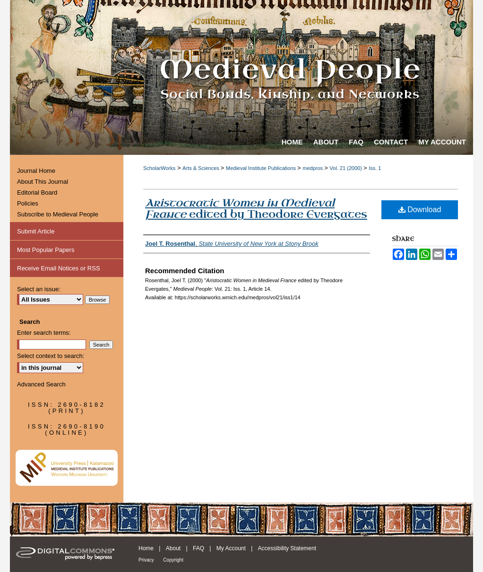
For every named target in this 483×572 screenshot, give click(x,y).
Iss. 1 (375, 168)
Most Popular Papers (45, 249)
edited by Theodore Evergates (256, 208)
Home (146, 548)
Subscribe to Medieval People (57, 214)
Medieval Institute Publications (261, 168)
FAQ (198, 548)
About (173, 548)
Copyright (173, 560)
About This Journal (42, 181)
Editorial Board (37, 192)
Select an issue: (38, 289)
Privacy (146, 560)
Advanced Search (41, 384)
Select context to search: (50, 355)
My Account (231, 548)
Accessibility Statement (287, 548)
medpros (313, 168)
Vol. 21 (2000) (346, 168)
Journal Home (36, 170)
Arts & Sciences (201, 168)
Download (419, 210)
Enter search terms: (43, 332)
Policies (27, 203)
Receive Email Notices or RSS (58, 268)
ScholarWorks (159, 168)
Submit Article (35, 231)
